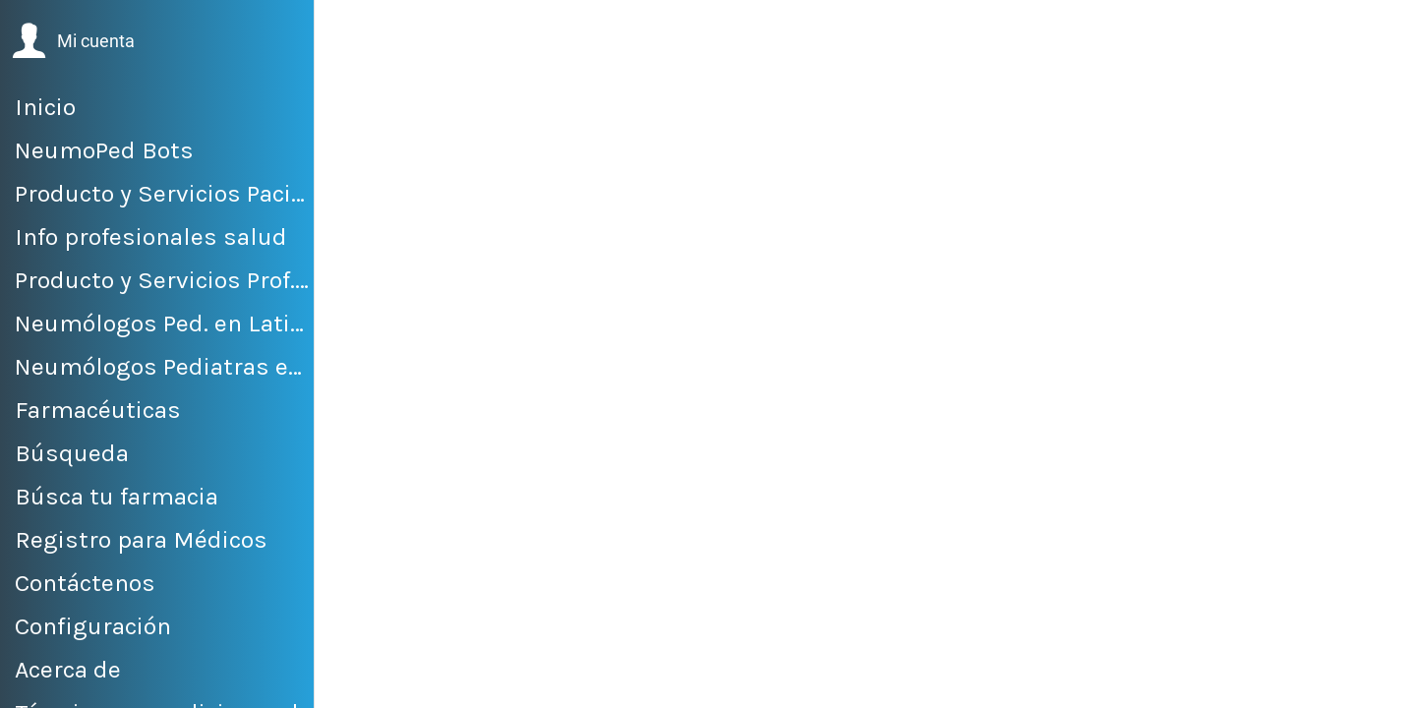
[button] (73, 41)
